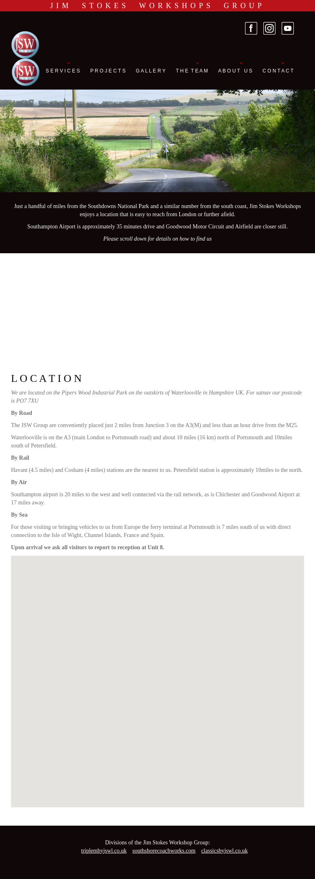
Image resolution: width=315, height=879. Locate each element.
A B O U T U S (235, 71)
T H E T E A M (192, 71)
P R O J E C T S (108, 71)
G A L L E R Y (151, 71)
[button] (157, 674)
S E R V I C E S (63, 71)
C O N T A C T (277, 71)
